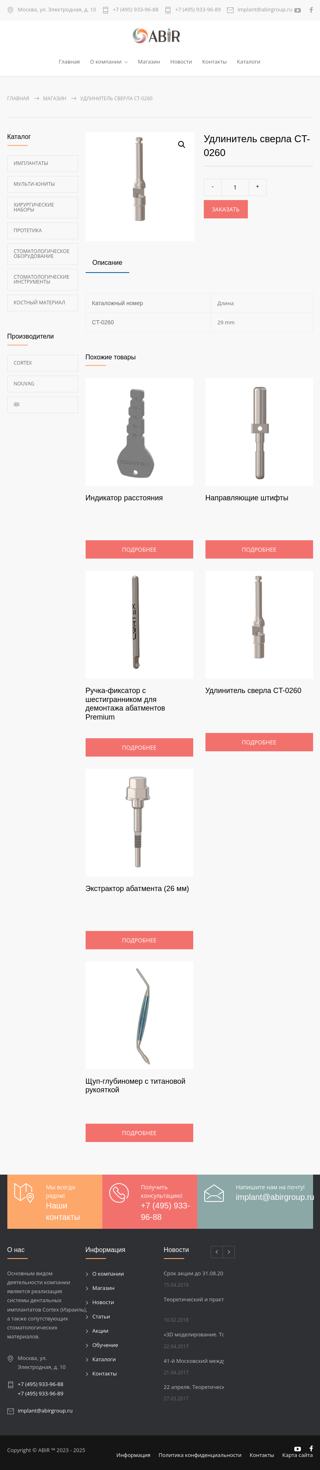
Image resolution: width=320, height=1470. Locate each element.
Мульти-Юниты (34, 183)
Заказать (226, 209)
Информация (134, 1455)
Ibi (17, 404)
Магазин (149, 61)
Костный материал (39, 302)
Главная (69, 61)
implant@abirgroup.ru (265, 10)
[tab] (108, 263)
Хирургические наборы (34, 207)
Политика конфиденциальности (200, 1455)
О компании (106, 61)
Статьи (101, 1316)
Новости (181, 61)
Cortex (23, 362)
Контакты (214, 61)
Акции (101, 1330)
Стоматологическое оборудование (42, 254)
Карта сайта (297, 1455)
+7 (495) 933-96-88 (136, 10)
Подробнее (139, 549)
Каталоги (248, 61)
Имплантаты (31, 163)
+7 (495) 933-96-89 (198, 10)
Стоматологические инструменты (42, 279)
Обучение (105, 1345)
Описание (108, 262)
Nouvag (24, 383)
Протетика (28, 230)
